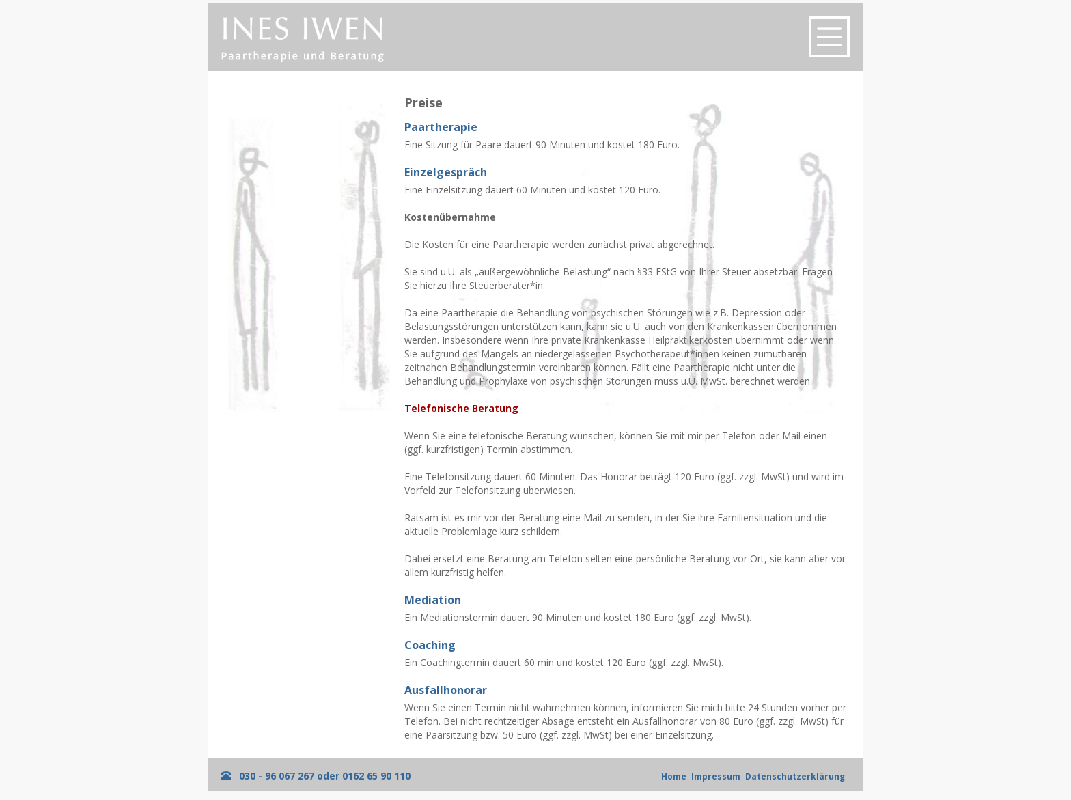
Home (673, 776)
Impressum (715, 776)
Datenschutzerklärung (795, 776)
